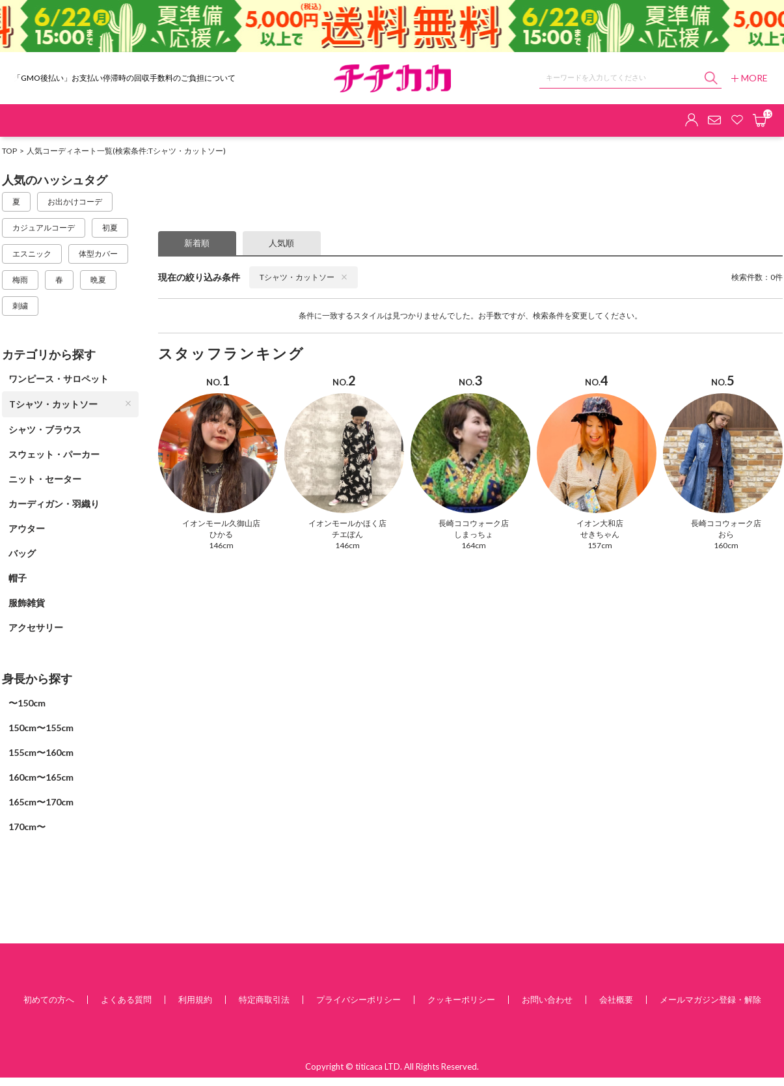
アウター (26, 528)
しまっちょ (473, 534)
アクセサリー (35, 627)
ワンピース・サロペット (58, 378)
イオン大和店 (599, 523)
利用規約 (195, 999)
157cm (600, 545)
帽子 (17, 577)
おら (726, 534)
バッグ (22, 553)
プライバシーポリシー (358, 999)
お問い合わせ (547, 999)
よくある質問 (126, 999)
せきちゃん (599, 534)
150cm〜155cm (41, 727)
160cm (726, 545)
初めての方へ (48, 999)
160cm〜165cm (41, 777)
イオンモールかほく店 (347, 523)
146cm (221, 545)
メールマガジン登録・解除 (710, 999)
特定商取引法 (264, 999)
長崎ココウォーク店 (474, 523)
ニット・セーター (44, 478)
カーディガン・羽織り (54, 503)
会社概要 (616, 999)
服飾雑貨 (26, 602)
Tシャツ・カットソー (70, 404)
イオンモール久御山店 (221, 523)
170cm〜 (27, 826)
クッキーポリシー (461, 999)
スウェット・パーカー (54, 454)
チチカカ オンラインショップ (392, 78)
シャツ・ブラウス (44, 429)
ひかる (221, 534)
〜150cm (27, 702)
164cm (473, 545)
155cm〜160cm (41, 752)
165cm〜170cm (41, 801)
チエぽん (347, 534)
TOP (9, 151)
